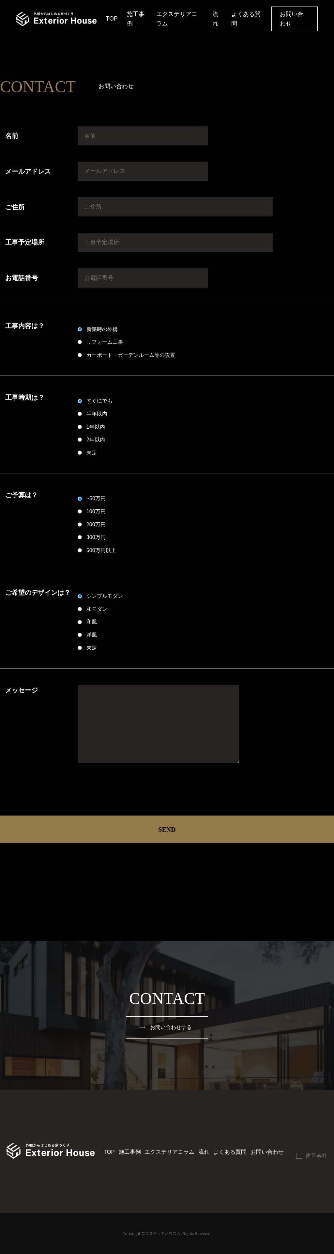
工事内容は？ (24, 325)
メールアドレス (28, 171)
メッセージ (21, 690)
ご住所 (15, 207)
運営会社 (314, 1151)
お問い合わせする (165, 1028)
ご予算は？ (21, 495)
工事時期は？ (24, 397)
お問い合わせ (291, 19)
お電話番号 (21, 277)
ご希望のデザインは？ (37, 592)
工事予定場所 (24, 242)
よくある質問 (246, 19)
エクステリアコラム (176, 19)
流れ (215, 19)
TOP (112, 18)
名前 (11, 135)
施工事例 (135, 19)
